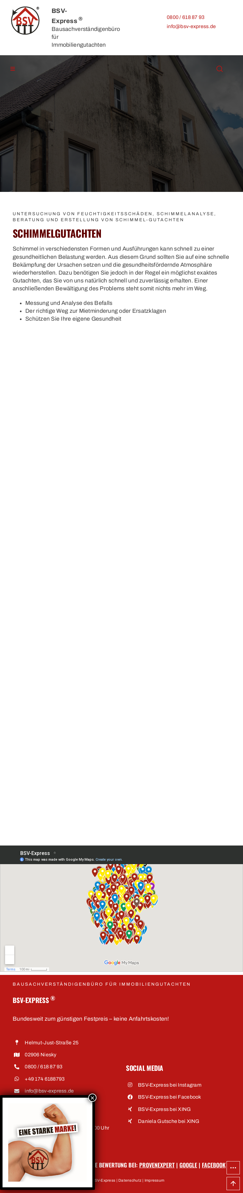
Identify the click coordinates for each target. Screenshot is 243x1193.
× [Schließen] (92, 1098)
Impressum (154, 1180)
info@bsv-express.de (191, 26)
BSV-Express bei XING (164, 1109)
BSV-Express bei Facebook (169, 1097)
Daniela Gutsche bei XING (168, 1121)
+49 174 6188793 (45, 1079)
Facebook (214, 1165)
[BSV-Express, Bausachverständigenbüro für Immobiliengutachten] (25, 9)
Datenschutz (129, 1180)
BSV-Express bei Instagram (170, 1085)
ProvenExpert (157, 1165)
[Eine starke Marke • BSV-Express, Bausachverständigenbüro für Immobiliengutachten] (47, 1105)
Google (188, 1165)
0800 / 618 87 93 (185, 17)
